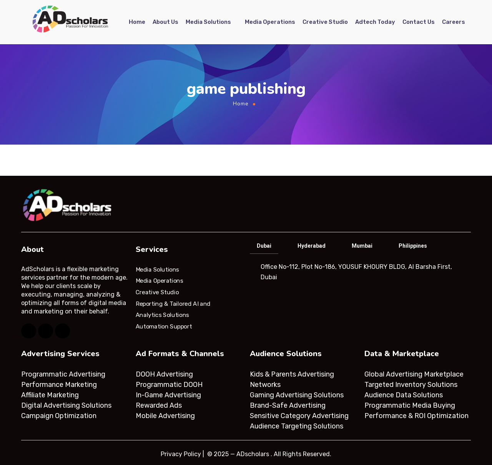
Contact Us (418, 21)
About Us (165, 21)
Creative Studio (325, 21)
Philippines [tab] (413, 246)
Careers (453, 21)
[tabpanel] (359, 272)
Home (137, 21)
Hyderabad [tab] (312, 246)
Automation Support (164, 326)
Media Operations (270, 21)
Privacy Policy (181, 454)
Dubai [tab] (264, 246)
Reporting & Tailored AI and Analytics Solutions (173, 309)
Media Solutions (208, 21)
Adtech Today (375, 21)
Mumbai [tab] (362, 246)
